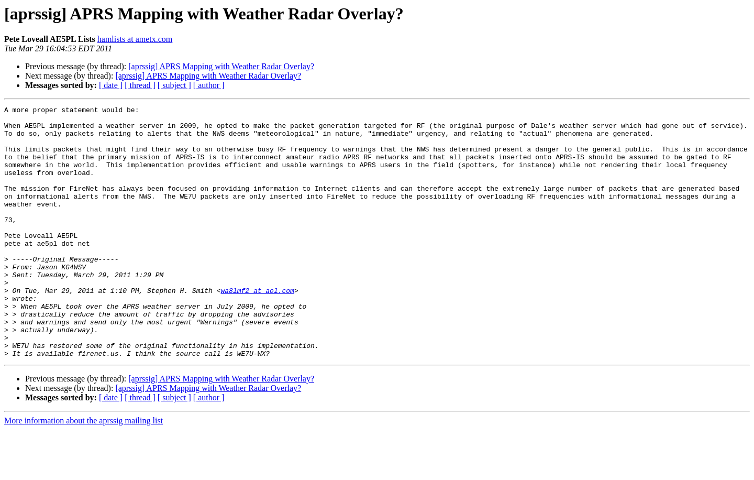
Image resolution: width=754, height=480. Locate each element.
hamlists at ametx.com (135, 39)
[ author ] (209, 85)
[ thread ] (140, 85)
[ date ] (111, 85)
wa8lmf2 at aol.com (257, 328)
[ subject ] (174, 85)
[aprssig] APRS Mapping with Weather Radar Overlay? (221, 66)
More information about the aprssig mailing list (83, 470)
